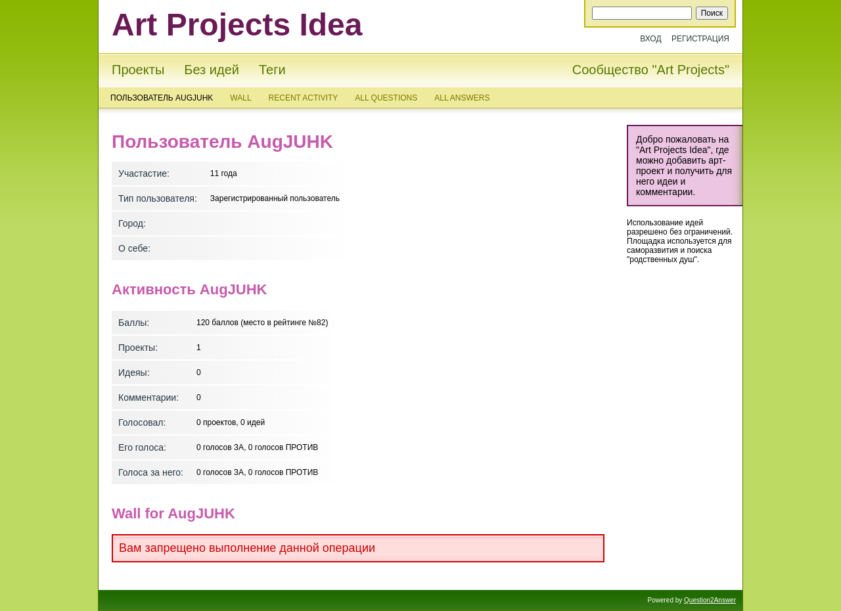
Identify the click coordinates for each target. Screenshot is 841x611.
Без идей (211, 69)
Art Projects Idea (237, 24)
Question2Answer (710, 600)
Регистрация (700, 38)
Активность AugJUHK (189, 289)
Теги (272, 69)
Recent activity (303, 97)
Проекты (138, 69)
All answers (461, 97)
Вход (650, 38)
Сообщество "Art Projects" (650, 69)
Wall (240, 97)
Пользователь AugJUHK (161, 97)
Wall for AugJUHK (173, 513)
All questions (386, 97)
